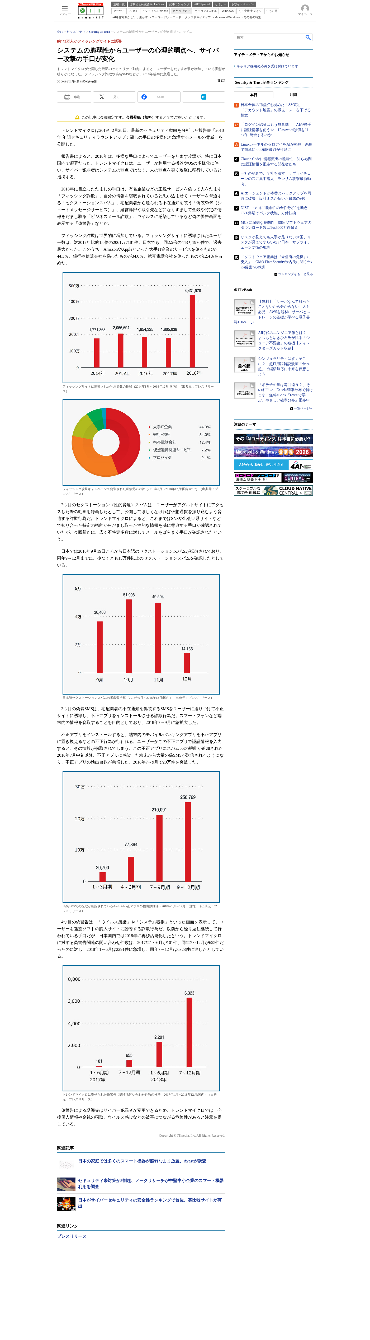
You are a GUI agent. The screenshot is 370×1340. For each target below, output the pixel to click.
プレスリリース (72, 1236)
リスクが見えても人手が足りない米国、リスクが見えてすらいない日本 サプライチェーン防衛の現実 (276, 242)
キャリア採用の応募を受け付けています (267, 66)
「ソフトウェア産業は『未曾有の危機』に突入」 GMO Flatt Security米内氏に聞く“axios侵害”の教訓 (276, 262)
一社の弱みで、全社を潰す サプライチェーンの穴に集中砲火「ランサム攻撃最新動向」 (276, 179)
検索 (308, 37)
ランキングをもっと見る (295, 274)
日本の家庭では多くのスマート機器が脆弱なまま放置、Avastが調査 (142, 1161)
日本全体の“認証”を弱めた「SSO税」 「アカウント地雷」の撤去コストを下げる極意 (276, 110)
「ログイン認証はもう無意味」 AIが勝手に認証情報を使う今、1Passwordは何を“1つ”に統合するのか (276, 130)
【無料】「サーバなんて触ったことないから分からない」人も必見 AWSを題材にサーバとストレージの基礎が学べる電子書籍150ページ (272, 312)
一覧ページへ (303, 408)
